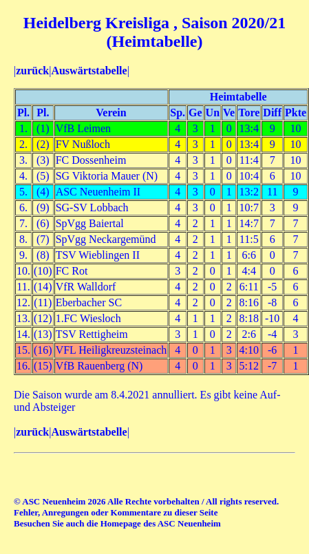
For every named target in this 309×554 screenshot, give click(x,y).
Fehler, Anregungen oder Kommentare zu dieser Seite (115, 512)
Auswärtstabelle (89, 70)
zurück (32, 70)
